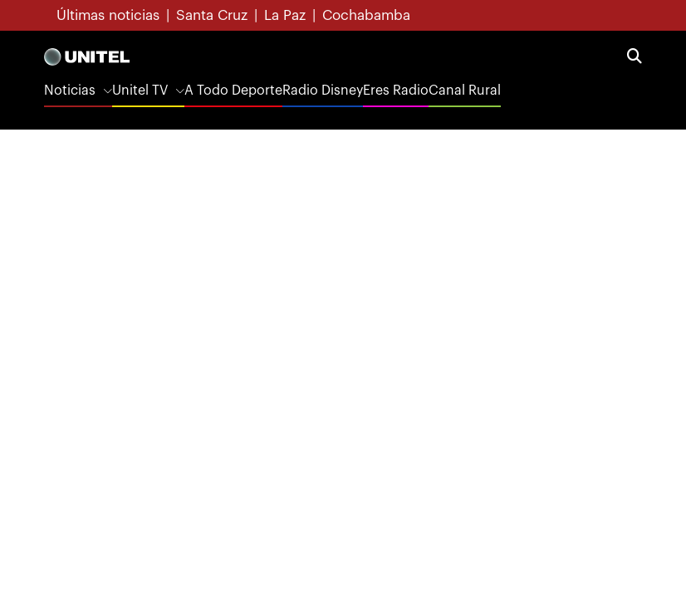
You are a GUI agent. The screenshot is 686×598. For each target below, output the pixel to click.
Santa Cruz (211, 15)
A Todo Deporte (233, 90)
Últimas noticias (107, 15)
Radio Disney (322, 90)
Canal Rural (465, 90)
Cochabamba (366, 15)
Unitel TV (140, 90)
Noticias (70, 90)
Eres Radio (396, 90)
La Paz (285, 15)
